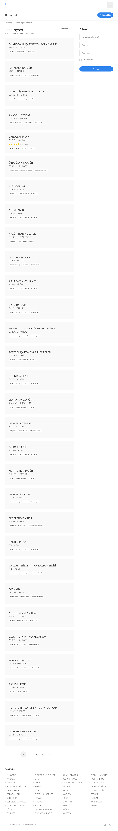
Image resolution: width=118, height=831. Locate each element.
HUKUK (38, 806)
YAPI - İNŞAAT (97, 802)
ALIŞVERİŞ (11, 775)
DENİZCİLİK (12, 798)
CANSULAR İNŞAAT (20, 136)
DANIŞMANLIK (13, 790)
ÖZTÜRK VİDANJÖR (20, 257)
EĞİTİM (10, 809)
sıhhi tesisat (23, 241)
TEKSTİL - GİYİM (98, 783)
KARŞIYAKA (21, 498)
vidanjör (26, 75)
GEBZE (21, 522)
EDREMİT (23, 474)
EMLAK (38, 779)
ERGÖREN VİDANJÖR (20, 518)
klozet (13, 99)
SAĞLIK (66, 809)
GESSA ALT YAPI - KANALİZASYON (28, 636)
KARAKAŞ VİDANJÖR (20, 68)
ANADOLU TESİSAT (19, 115)
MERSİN (12, 47)
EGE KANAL (15, 589)
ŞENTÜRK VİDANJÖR (20, 399)
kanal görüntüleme (36, 525)
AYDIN (11, 569)
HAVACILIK (39, 798)
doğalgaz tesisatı (36, 431)
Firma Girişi (11, 15)
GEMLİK (20, 308)
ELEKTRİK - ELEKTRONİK (46, 775)
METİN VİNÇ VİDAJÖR (21, 470)
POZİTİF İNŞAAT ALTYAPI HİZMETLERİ (30, 352)
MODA (65, 798)
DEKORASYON (13, 794)
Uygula (96, 69)
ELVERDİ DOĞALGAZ (20, 660)
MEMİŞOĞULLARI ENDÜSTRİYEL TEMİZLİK (32, 328)
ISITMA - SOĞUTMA (43, 809)
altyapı (13, 359)
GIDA (37, 790)
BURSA (12, 190)
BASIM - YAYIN (13, 783)
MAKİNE (66, 786)
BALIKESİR (13, 474)
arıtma (13, 620)
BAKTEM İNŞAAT (18, 542)
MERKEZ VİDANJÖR (19, 494)
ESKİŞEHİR (13, 95)
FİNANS (38, 786)
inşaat (13, 691)
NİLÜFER (20, 261)
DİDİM (18, 569)
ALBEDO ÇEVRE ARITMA (22, 613)
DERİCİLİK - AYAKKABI (16, 802)
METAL (66, 790)
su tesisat (39, 122)
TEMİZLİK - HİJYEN (99, 790)
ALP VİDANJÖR (17, 210)
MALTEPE (23, 118)
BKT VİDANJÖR (17, 305)
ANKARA (12, 140)
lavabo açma (25, 596)
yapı (19, 691)
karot (12, 51)
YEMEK (94, 806)
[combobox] (96, 45)
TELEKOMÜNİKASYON (100, 786)
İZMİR (11, 213)
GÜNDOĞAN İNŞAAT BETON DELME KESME (33, 44)
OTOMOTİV (68, 802)
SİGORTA (67, 813)
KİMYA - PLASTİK (70, 775)
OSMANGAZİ (22, 332)
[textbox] (96, 45)
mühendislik (15, 668)
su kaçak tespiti (37, 573)
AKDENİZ (21, 47)
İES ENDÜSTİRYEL (19, 376)
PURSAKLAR (23, 664)
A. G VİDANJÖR (17, 186)
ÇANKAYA (22, 140)
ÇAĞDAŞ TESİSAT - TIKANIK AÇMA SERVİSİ (32, 565)
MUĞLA (12, 71)
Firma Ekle (105, 15)
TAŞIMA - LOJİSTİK (99, 779)
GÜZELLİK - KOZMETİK (45, 794)
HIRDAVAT (39, 802)
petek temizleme (16, 122)
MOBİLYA (67, 794)
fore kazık (32, 51)
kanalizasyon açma (41, 170)
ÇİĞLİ (18, 545)
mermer (13, 241)
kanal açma (35, 75)
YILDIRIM (20, 379)
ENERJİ (38, 783)
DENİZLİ (12, 593)
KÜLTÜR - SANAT (70, 779)
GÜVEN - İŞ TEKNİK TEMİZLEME (26, 91)
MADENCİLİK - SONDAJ (73, 783)
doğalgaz (13, 431)
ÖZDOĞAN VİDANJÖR (21, 162)
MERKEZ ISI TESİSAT (20, 423)
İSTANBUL (13, 118)
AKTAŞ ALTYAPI (17, 684)
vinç (12, 148)
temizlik (13, 194)
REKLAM (66, 806)
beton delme (21, 51)
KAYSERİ (12, 711)
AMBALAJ (11, 779)
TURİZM (94, 798)
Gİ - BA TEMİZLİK (18, 447)
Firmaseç (8, 23)
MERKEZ (23, 95)
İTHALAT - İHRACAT (43, 813)
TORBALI (19, 213)
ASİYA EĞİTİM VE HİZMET (23, 281)
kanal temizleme (26, 170)
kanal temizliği (15, 75)
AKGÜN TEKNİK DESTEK (22, 233)
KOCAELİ (12, 522)
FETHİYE (20, 71)
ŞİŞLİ (22, 356)
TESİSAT (94, 794)
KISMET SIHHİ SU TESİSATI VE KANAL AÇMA (33, 707)
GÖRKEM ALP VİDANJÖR (22, 731)
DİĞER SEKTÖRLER (15, 806)
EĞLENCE (11, 813)
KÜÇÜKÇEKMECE (27, 403)
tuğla (32, 241)
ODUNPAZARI (25, 237)
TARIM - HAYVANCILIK (100, 775)
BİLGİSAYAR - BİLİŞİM (16, 786)
